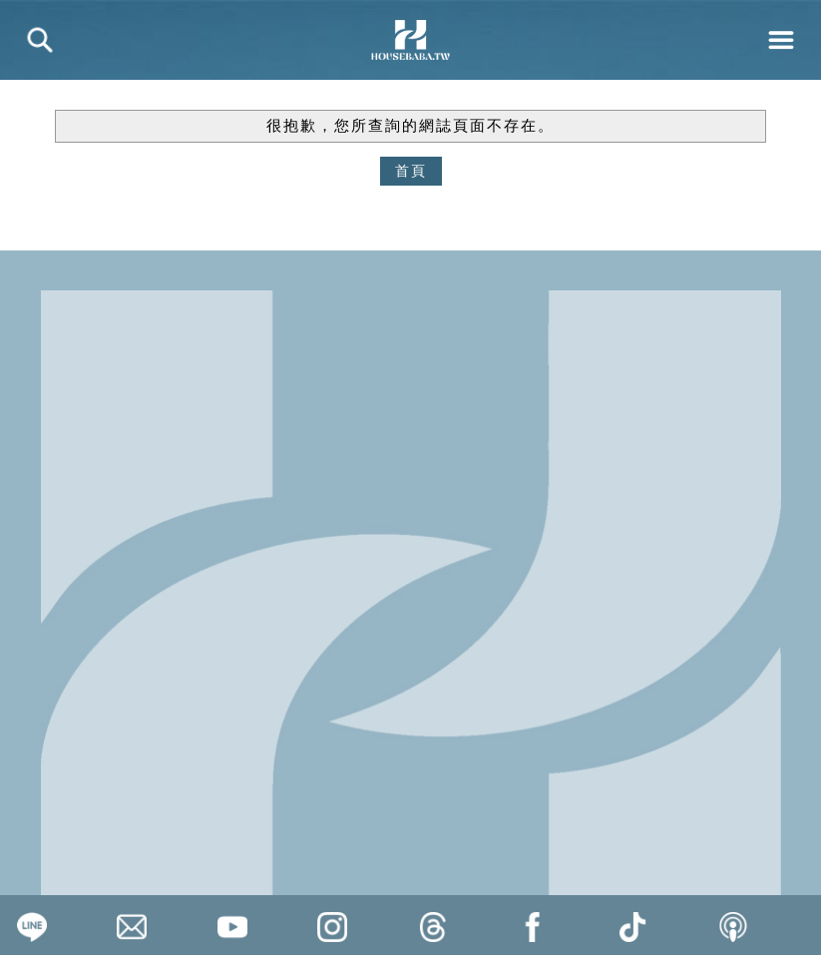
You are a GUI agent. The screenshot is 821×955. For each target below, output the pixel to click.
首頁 (411, 171)
